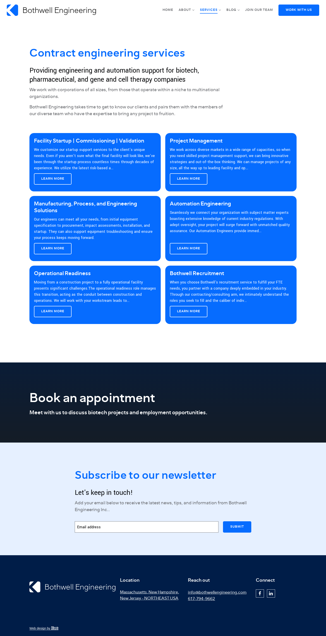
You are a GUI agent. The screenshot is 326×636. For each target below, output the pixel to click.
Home (168, 10)
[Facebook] (260, 593)
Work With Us (299, 10)
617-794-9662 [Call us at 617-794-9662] (201, 599)
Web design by (43, 628)
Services (209, 10)
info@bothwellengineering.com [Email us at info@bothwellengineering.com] (217, 593)
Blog (231, 10)
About (185, 10)
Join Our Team (259, 10)
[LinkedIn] (271, 593)
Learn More (52, 178)
